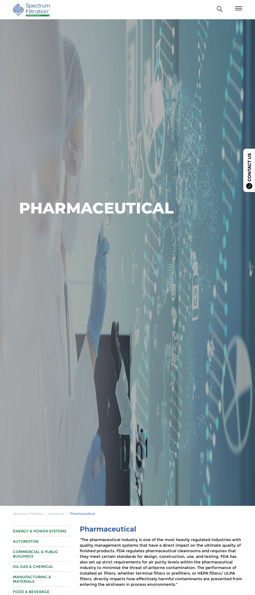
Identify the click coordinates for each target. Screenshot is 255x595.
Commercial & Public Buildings (35, 560)
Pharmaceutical (82, 514)
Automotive (26, 548)
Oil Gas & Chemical (33, 573)
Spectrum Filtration (28, 514)
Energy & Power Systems (39, 537)
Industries (56, 514)
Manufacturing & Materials (32, 585)
